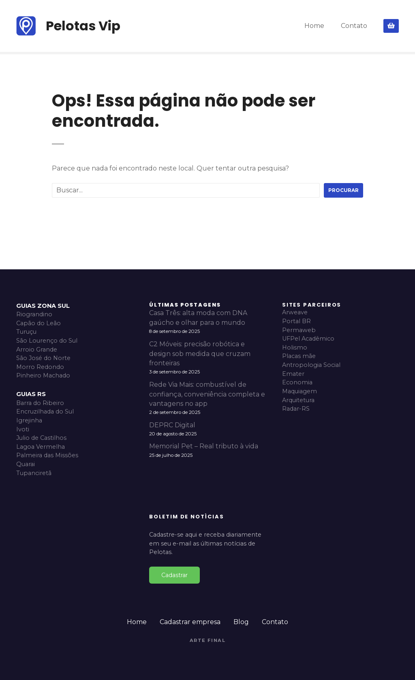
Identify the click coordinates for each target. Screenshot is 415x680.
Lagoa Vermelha (40, 446)
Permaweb (299, 330)
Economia (297, 382)
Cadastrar (174, 575)
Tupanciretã (33, 473)
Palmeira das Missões (47, 455)
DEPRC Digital (172, 425)
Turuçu (26, 331)
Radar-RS (296, 408)
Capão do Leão (38, 323)
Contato (354, 26)
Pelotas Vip (83, 26)
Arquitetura (298, 400)
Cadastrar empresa (190, 622)
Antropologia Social (311, 365)
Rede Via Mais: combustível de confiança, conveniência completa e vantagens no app (207, 394)
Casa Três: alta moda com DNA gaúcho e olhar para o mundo (198, 317)
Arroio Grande (36, 349)
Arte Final (208, 640)
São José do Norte (43, 358)
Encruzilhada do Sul (45, 411)
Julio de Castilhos (41, 437)
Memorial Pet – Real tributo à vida (203, 446)
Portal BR (296, 321)
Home (314, 26)
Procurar (343, 190)
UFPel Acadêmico (308, 338)
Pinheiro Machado (43, 375)
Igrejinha (29, 420)
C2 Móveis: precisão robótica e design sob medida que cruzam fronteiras (199, 353)
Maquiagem (299, 391)
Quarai (25, 464)
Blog (241, 622)
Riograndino (34, 314)
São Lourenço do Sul (46, 340)
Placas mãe (299, 356)
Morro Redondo (40, 367)
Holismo (294, 347)
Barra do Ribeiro (40, 403)
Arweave (295, 312)
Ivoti (22, 429)
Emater (293, 373)
